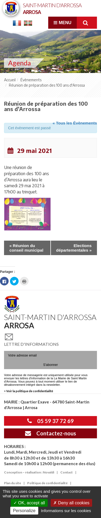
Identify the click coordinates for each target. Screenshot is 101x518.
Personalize (24, 510)
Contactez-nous (50, 433)
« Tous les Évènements (75, 123)
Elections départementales (74, 247)
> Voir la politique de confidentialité (28, 391)
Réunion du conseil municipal (26, 247)
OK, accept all (29, 503)
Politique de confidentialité (47, 483)
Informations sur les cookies (66, 510)
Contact (66, 472)
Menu (62, 22)
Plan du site (12, 483)
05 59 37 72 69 (50, 421)
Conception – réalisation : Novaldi (29, 472)
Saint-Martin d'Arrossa (52, 8)
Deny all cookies (71, 503)
